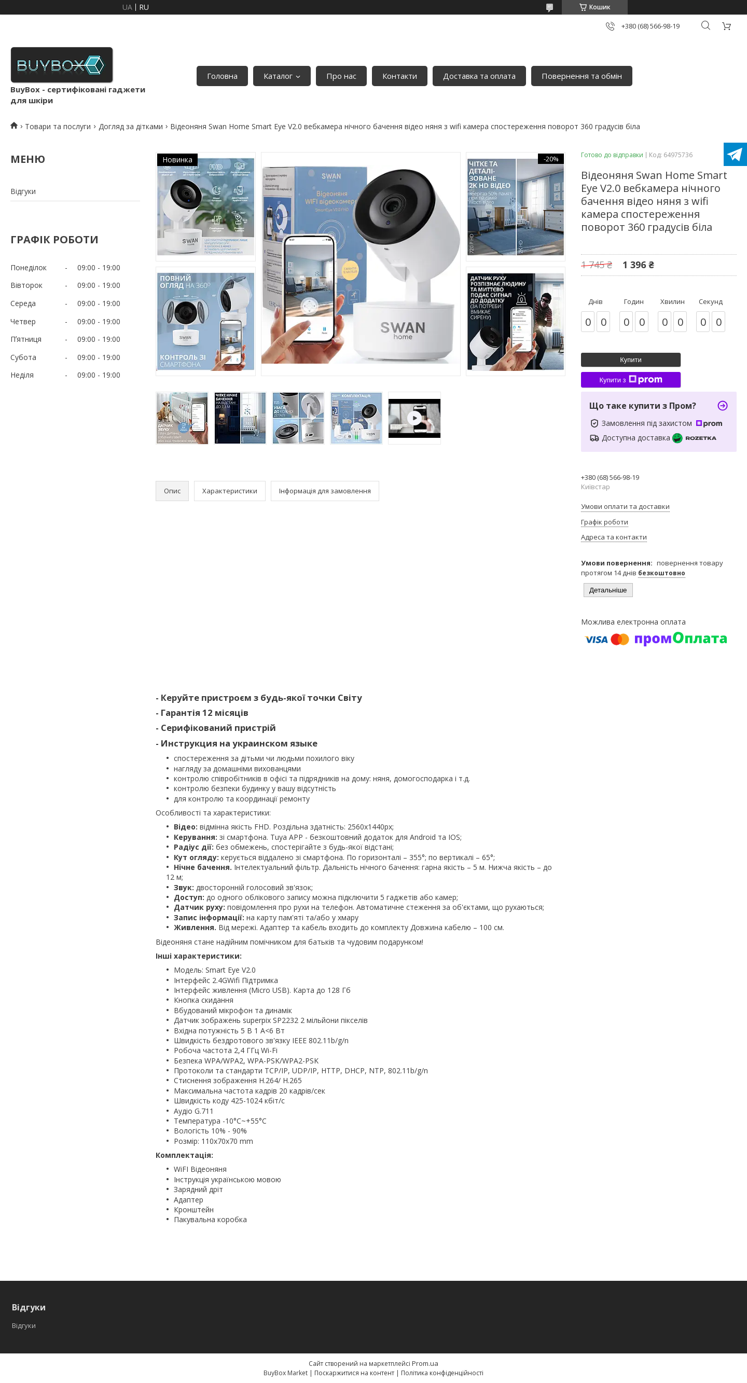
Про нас (341, 76)
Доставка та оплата (479, 76)
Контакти (399, 76)
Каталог (278, 76)
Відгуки (23, 191)
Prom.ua (425, 1363)
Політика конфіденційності (442, 1372)
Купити (631, 360)
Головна (222, 76)
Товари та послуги (58, 126)
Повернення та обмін (582, 76)
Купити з (630, 379)
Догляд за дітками (131, 126)
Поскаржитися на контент (354, 1372)
